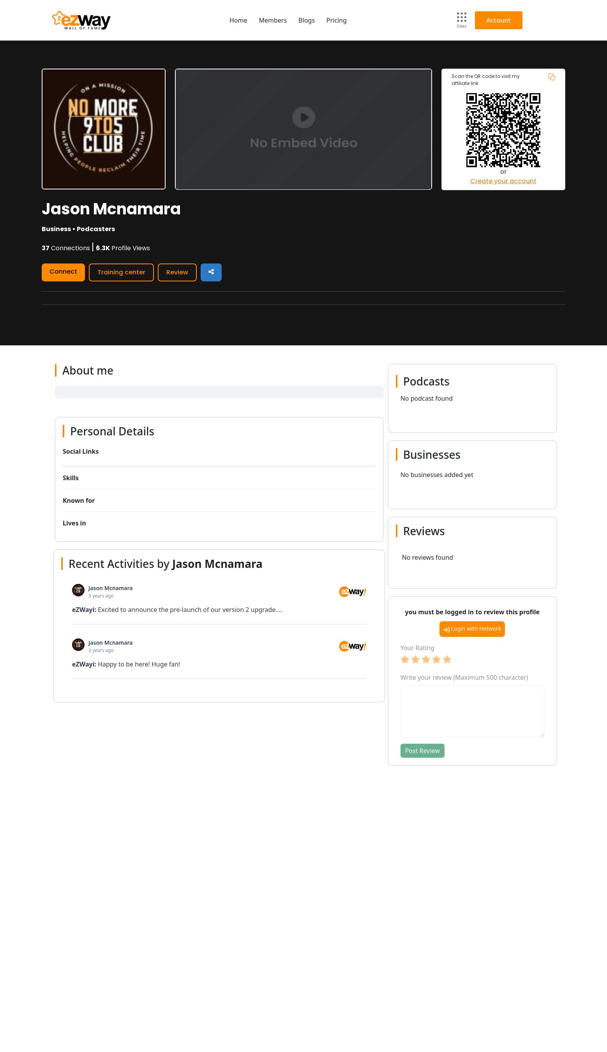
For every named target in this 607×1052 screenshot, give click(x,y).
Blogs (306, 20)
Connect (63, 271)
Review (177, 272)
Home (238, 20)
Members (273, 20)
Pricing (336, 20)
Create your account (503, 181)
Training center (121, 272)
